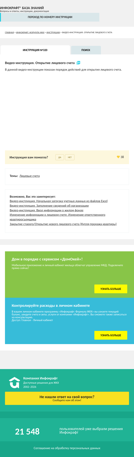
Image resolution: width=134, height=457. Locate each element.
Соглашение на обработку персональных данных (67, 448)
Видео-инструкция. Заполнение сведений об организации (49, 206)
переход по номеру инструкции (50, 17)
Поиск (85, 50)
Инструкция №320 (35, 50)
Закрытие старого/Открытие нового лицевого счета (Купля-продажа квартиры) (63, 224)
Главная (9, 32)
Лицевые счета (30, 176)
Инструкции (53, 32)
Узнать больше (111, 289)
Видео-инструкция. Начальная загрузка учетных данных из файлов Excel (59, 201)
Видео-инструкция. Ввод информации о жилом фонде (47, 210)
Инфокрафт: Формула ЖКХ (30, 32)
